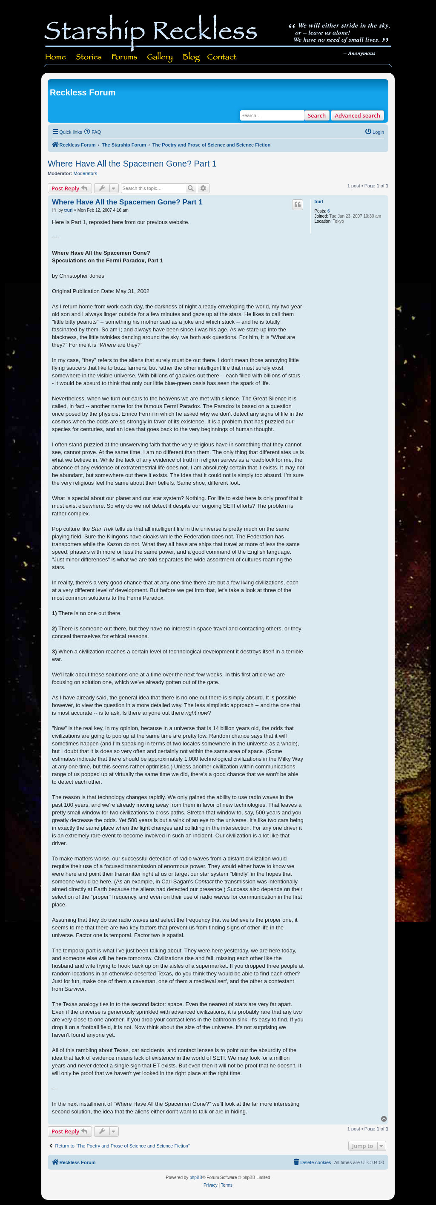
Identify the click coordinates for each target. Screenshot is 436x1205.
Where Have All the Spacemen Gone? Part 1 (132, 163)
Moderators (86, 173)
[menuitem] (92, 132)
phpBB (195, 1177)
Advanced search (357, 115)
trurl (318, 201)
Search (317, 115)
